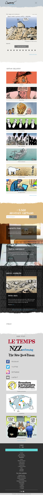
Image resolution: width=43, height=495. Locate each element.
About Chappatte (21, 455)
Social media (21, 482)
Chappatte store (21, 475)
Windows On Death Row (21, 481)
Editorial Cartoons (21, 460)
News (21, 467)
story (13, 304)
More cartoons (33, 54)
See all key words (32, 219)
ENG (23, 447)
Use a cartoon (21, 454)
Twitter (22, 485)
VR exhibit (21, 470)
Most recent (22, 462)
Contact (21, 453)
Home (21, 459)
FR (19, 447)
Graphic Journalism (21, 476)
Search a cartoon (22, 466)
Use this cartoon (21, 46)
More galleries (33, 195)
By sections (22, 465)
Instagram (22, 483)
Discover (10, 236)
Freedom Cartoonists (21, 478)
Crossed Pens (21, 479)
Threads (22, 488)
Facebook (22, 486)
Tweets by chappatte (21, 440)
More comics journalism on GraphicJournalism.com (24, 309)
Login (21, 450)
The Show (22, 469)
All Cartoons (22, 463)
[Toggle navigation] (36, 3)
